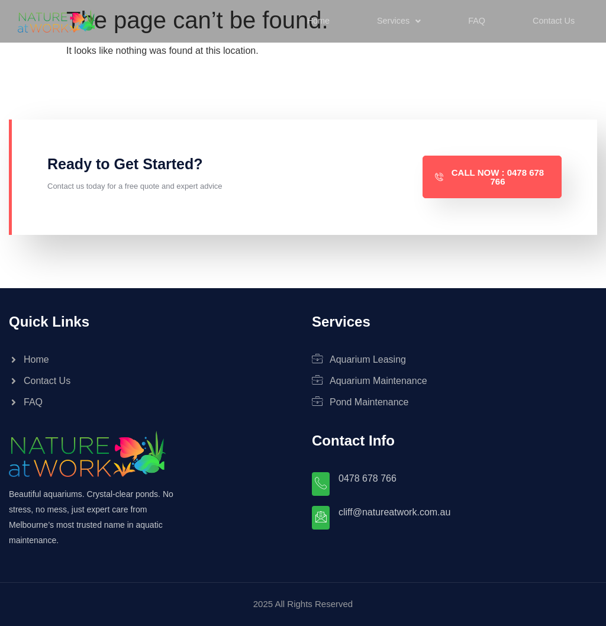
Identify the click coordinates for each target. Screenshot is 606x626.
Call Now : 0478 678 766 (489, 176)
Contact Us (552, 20)
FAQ (475, 20)
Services (398, 20)
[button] (397, 21)
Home (316, 20)
